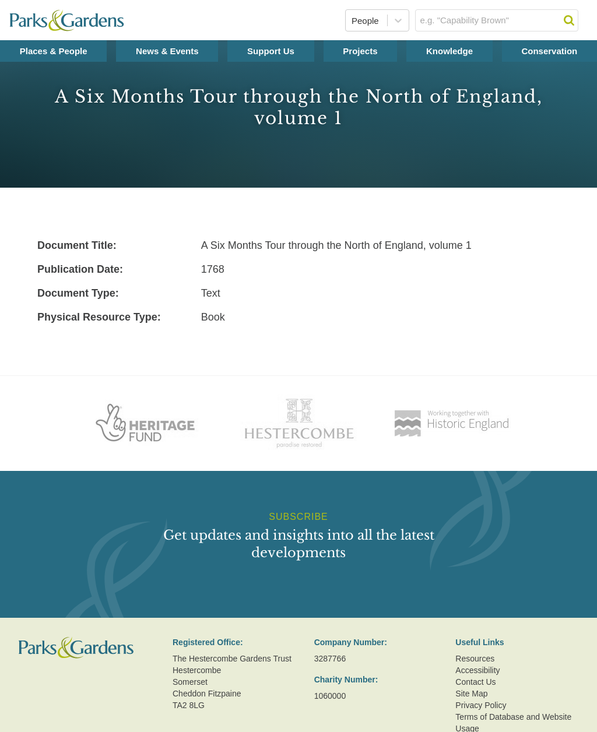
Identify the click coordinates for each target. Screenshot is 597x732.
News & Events (167, 51)
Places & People (53, 51)
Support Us (270, 51)
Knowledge (449, 51)
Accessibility (477, 670)
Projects (360, 51)
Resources (474, 658)
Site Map (471, 693)
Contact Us (475, 682)
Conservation (549, 51)
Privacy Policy (480, 705)
